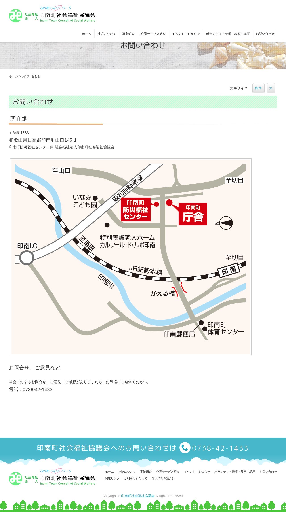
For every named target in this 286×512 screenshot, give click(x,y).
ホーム (86, 34)
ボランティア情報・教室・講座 (228, 34)
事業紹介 (128, 34)
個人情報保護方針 (163, 478)
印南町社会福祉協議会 (138, 496)
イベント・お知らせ (186, 34)
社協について (106, 34)
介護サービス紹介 (153, 34)
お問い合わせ (265, 34)
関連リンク (112, 478)
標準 (258, 88)
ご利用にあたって (135, 478)
